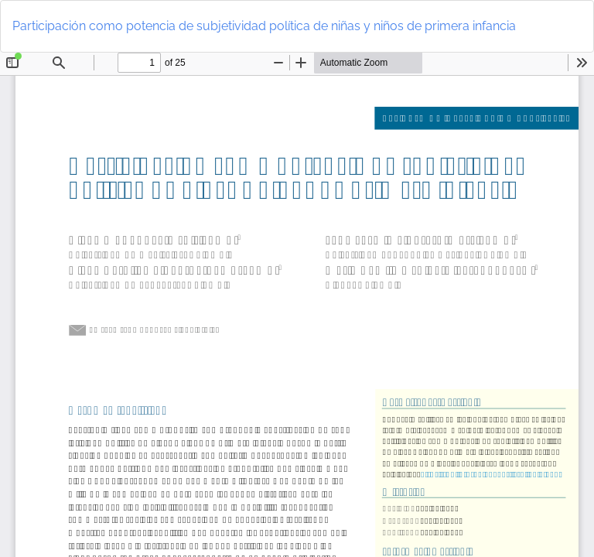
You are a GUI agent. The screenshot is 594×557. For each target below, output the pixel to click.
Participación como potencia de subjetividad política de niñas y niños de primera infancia (264, 26)
